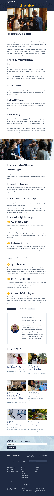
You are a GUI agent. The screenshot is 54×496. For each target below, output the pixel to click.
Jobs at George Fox (24, 477)
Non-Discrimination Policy (27, 490)
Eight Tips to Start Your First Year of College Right (34, 368)
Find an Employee (24, 475)
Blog (22, 469)
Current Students (10, 469)
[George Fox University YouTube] (24, 461)
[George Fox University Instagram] (14, 461)
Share (12, 309)
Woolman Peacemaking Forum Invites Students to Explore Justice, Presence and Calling (15, 396)
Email (36, 471)
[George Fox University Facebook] (8, 461)
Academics (32, 309)
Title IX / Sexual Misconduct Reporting (40, 491)
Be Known (27, 485)
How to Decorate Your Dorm (14, 367)
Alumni (8, 475)
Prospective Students (11, 467)
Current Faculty (10, 479)
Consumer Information (39, 488)
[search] (45, 461)
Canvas (36, 469)
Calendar (23, 471)
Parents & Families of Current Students (12, 472)
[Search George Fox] (36, 461)
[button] (44, 1)
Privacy (23, 488)
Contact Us (23, 473)
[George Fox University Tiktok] (19, 461)
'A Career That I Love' (33, 394)
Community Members (11, 481)
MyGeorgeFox (37, 467)
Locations (23, 479)
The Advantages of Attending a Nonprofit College (35, 424)
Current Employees (11, 477)
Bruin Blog (27, 5)
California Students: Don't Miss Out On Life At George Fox (15, 424)
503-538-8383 (43, 456)
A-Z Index (23, 467)
